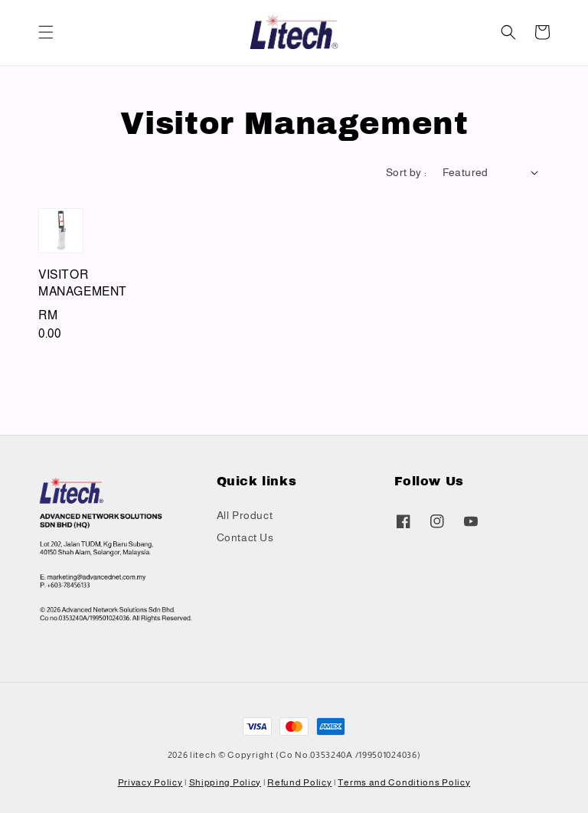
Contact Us (245, 537)
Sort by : (406, 172)
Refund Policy (299, 782)
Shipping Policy (225, 782)
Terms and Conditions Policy (404, 782)
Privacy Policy (150, 782)
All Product (245, 515)
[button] (46, 32)
